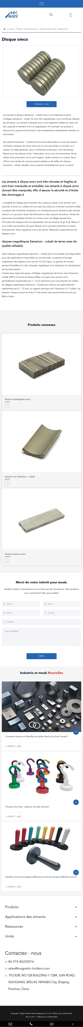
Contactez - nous (41, 104)
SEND (41, 656)
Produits (19, 29)
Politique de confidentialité (47, 1017)
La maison (10, 29)
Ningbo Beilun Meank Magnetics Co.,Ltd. (35, 1013)
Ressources (14, 927)
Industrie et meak (41, 673)
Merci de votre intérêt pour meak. (41, 582)
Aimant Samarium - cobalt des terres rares (40, 29)
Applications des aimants (25, 917)
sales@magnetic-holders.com (29, 968)
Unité (9, 936)
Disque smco (63, 29)
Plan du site (30, 1017)
